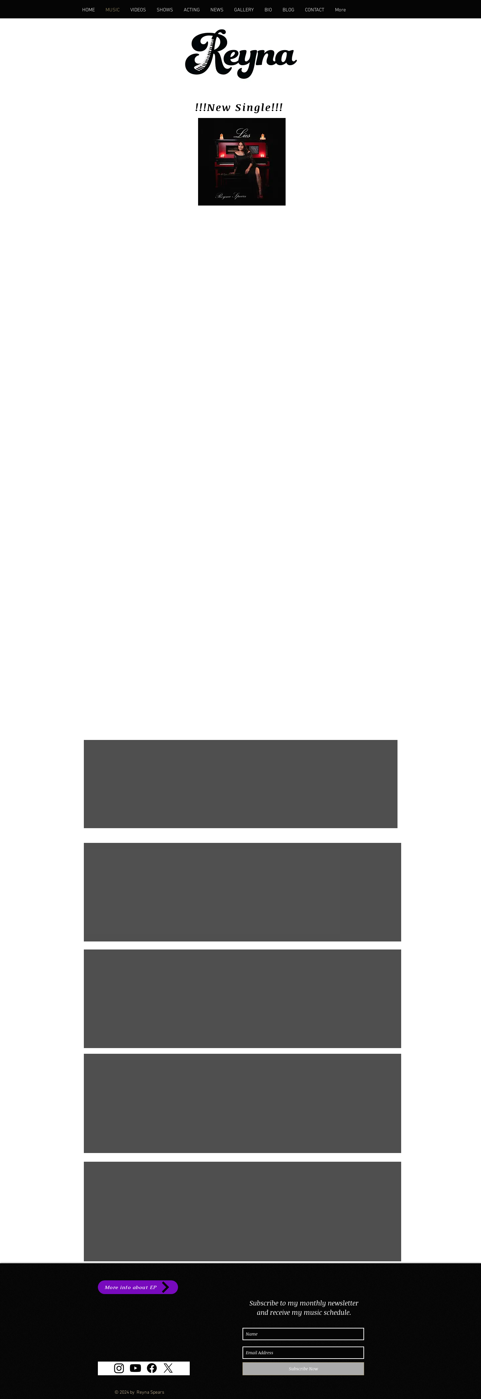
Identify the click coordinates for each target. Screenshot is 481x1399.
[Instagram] (119, 1368)
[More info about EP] (138, 1287)
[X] (168, 1368)
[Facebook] (151, 1368)
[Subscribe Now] (303, 1368)
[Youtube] (135, 1368)
